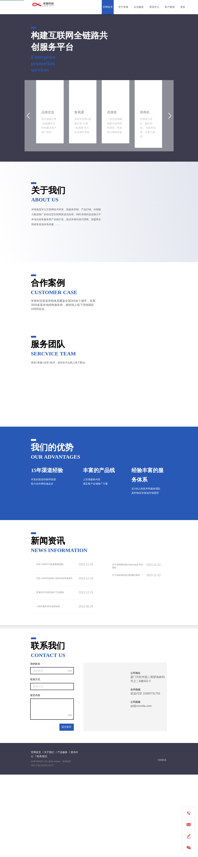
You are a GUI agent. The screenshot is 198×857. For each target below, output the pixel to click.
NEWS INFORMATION (59, 633)
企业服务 (139, 7)
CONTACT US (48, 737)
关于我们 (48, 272)
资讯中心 (154, 7)
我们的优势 (52, 529)
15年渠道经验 (47, 553)
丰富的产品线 (99, 553)
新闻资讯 (48, 623)
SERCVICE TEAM (53, 436)
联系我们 (48, 728)
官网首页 (108, 7)
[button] (96, 94)
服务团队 (48, 426)
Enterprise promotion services (43, 145)
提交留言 (67, 809)
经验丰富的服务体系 (147, 557)
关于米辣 (123, 7)
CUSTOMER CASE (54, 374)
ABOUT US (45, 282)
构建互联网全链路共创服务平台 (69, 123)
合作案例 (48, 365)
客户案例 (170, 7)
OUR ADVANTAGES (55, 539)
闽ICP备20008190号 (42, 848)
